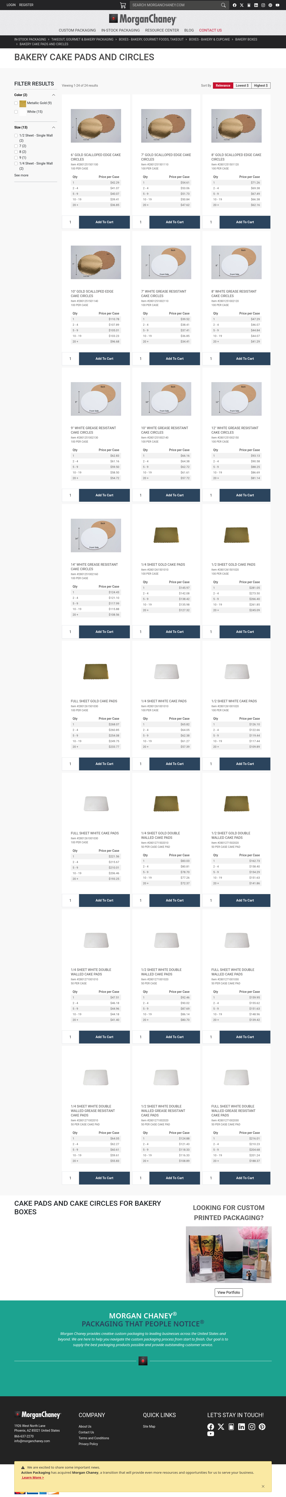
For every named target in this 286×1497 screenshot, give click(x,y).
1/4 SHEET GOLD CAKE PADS (163, 565)
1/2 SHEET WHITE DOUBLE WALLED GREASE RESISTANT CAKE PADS (163, 1110)
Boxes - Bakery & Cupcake (209, 39)
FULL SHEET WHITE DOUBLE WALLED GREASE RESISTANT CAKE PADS (233, 1110)
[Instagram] (263, 5)
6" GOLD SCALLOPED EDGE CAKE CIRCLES (96, 157)
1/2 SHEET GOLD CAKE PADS (233, 565)
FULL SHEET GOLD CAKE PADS (94, 701)
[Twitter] (242, 5)
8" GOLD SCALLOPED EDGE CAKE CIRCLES (236, 157)
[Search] (174, 5)
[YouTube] (277, 5)
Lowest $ (242, 85)
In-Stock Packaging (30, 39)
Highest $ (261, 85)
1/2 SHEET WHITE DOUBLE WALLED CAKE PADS (161, 972)
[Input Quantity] (70, 222)
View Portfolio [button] (229, 1292)
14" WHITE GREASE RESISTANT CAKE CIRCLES (94, 567)
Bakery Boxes (246, 39)
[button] (78, 30)
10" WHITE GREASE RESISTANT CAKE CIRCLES (164, 430)
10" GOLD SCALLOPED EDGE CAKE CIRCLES (92, 293)
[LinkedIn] (256, 5)
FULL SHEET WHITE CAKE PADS (95, 833)
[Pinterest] (270, 5)
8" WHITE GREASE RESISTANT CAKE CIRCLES (234, 293)
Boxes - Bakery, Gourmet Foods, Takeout (151, 39)
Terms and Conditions (94, 1438)
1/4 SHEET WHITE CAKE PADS (164, 701)
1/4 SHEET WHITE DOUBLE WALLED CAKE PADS (91, 972)
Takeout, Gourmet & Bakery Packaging (82, 39)
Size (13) (20, 107)
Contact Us (86, 1432)
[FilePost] (249, 5)
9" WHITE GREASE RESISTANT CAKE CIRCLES (93, 430)
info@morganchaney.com (32, 1441)
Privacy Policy (88, 1444)
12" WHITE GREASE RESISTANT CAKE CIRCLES (234, 430)
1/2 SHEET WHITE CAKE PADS (234, 701)
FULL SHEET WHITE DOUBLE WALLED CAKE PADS (232, 972)
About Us (85, 1426)
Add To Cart (104, 222)
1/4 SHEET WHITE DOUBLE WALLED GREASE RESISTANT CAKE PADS (93, 1110)
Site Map (149, 1426)
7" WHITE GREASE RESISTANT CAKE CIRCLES (163, 293)
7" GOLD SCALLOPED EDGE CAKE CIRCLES (166, 157)
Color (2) (20, 95)
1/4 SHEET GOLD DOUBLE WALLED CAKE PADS (160, 835)
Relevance (223, 85)
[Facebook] (234, 5)
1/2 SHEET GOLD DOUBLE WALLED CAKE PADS (230, 835)
